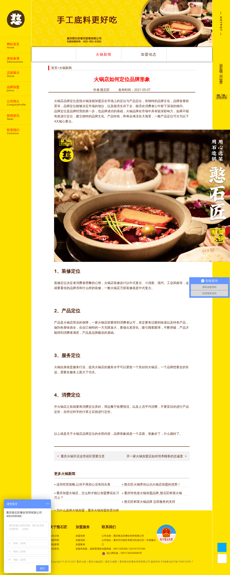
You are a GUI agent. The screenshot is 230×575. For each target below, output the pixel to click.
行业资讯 (54, 548)
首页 (54, 68)
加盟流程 (80, 540)
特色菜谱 (54, 544)
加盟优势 (80, 535)
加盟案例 (80, 544)
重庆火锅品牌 (96, 561)
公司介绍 (54, 535)
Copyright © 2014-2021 (64, 561)
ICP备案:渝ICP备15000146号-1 (177, 561)
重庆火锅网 (111, 561)
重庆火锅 (81, 561)
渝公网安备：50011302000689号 (122, 553)
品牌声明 (54, 540)
